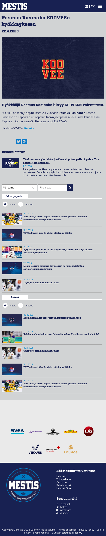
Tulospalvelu (63, 479)
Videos (25, 205)
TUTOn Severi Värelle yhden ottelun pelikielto (47, 233)
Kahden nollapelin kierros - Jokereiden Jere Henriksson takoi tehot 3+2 (61, 334)
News (9, 205)
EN (93, 6)
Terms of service (67, 529)
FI (86, 6)
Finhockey (61, 482)
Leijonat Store (64, 488)
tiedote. (29, 128)
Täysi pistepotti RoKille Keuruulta (41, 282)
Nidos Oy (77, 532)
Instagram (65, 509)
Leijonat (60, 476)
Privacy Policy (87, 529)
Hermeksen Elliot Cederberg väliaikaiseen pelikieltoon (52, 318)
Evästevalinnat (41, 532)
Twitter (63, 506)
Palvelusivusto (64, 485)
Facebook (65, 503)
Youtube (64, 512)
